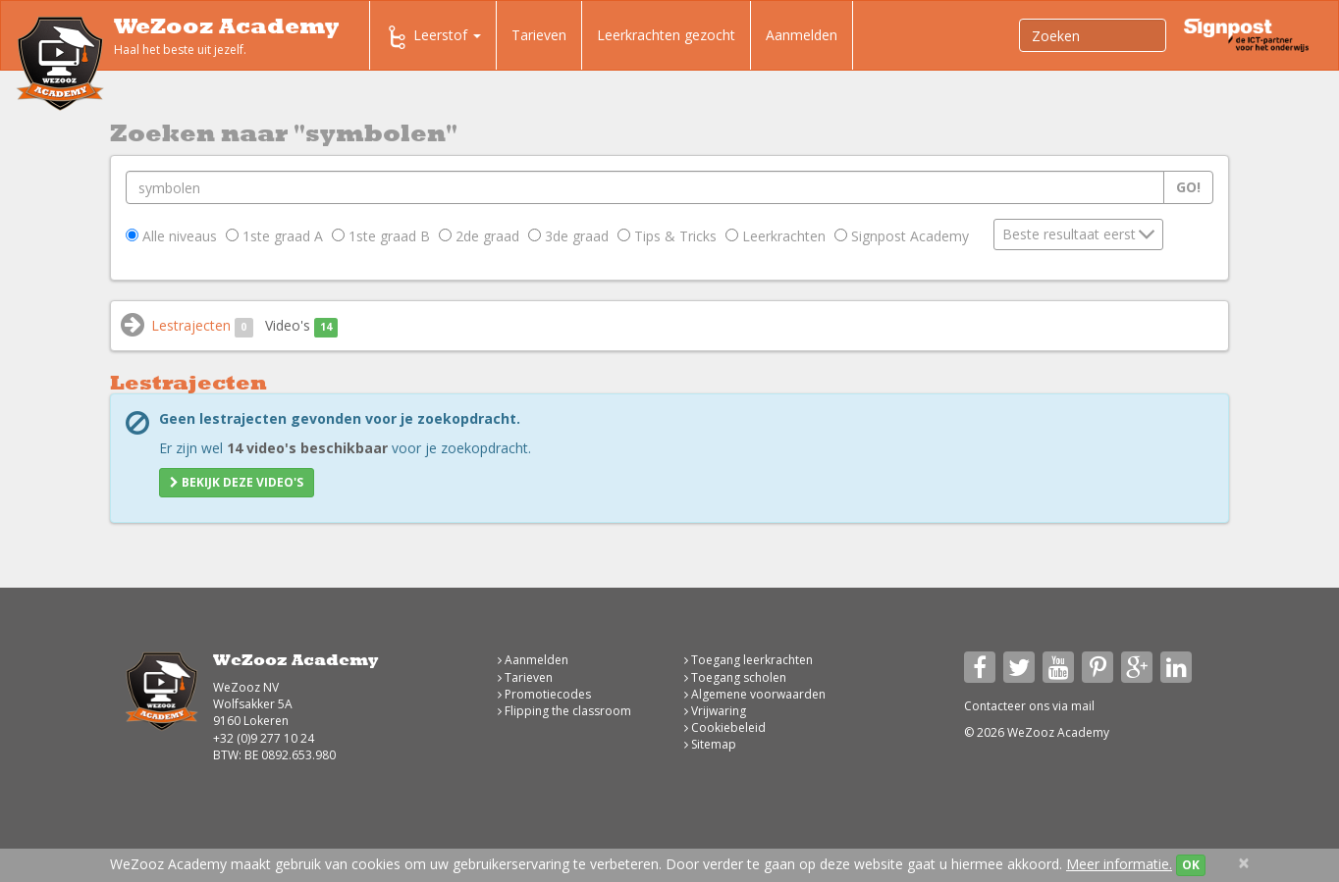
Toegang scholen (735, 677)
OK (1191, 864)
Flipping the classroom (564, 710)
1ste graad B (381, 236)
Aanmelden (801, 35)
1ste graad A (274, 236)
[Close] (1244, 863)
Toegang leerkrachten (748, 659)
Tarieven (538, 35)
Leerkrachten (775, 236)
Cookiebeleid (725, 727)
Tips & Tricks (667, 236)
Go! (1188, 187)
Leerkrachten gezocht (666, 35)
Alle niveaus (171, 236)
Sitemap (710, 744)
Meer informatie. (1119, 864)
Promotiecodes (544, 694)
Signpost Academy (901, 236)
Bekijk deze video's (236, 482)
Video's (302, 326)
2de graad (479, 236)
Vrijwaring (715, 710)
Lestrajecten (202, 326)
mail (1083, 706)
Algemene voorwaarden (755, 694)
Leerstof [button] (433, 37)
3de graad (568, 236)
